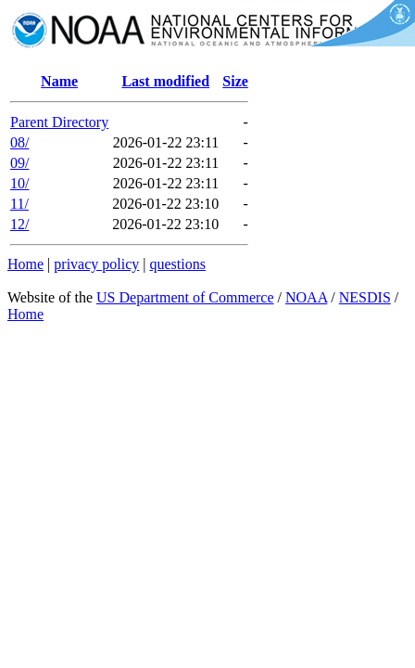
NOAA (306, 297)
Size (235, 81)
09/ (19, 163)
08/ (19, 142)
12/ (19, 224)
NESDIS (365, 297)
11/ (19, 204)
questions (177, 264)
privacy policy (96, 264)
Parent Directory (59, 122)
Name (59, 81)
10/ (19, 183)
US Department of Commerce (185, 297)
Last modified (165, 81)
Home (25, 264)
